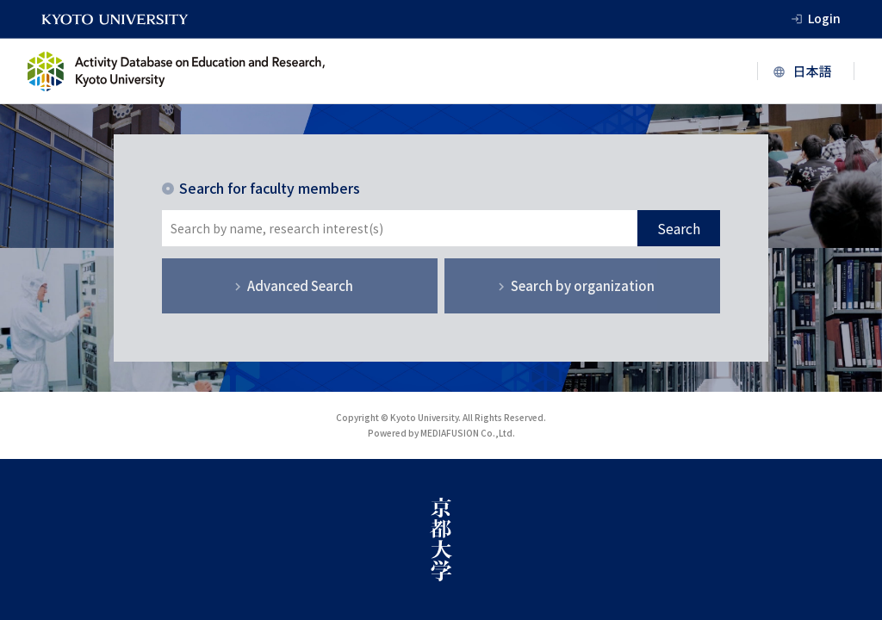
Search (678, 228)
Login (824, 18)
